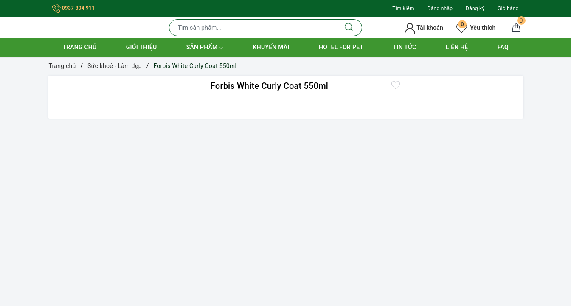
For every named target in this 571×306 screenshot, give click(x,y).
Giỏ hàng (508, 8)
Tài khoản (424, 27)
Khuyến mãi (271, 47)
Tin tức (404, 47)
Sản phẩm (205, 48)
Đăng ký (475, 8)
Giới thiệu (141, 47)
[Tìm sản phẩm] (253, 27)
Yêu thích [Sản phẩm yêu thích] (475, 27)
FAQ (503, 47)
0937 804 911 (73, 8)
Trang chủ (79, 47)
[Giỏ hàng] (516, 27)
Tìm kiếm (403, 8)
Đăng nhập (440, 8)
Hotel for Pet (341, 47)
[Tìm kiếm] (349, 27)
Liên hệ (457, 47)
